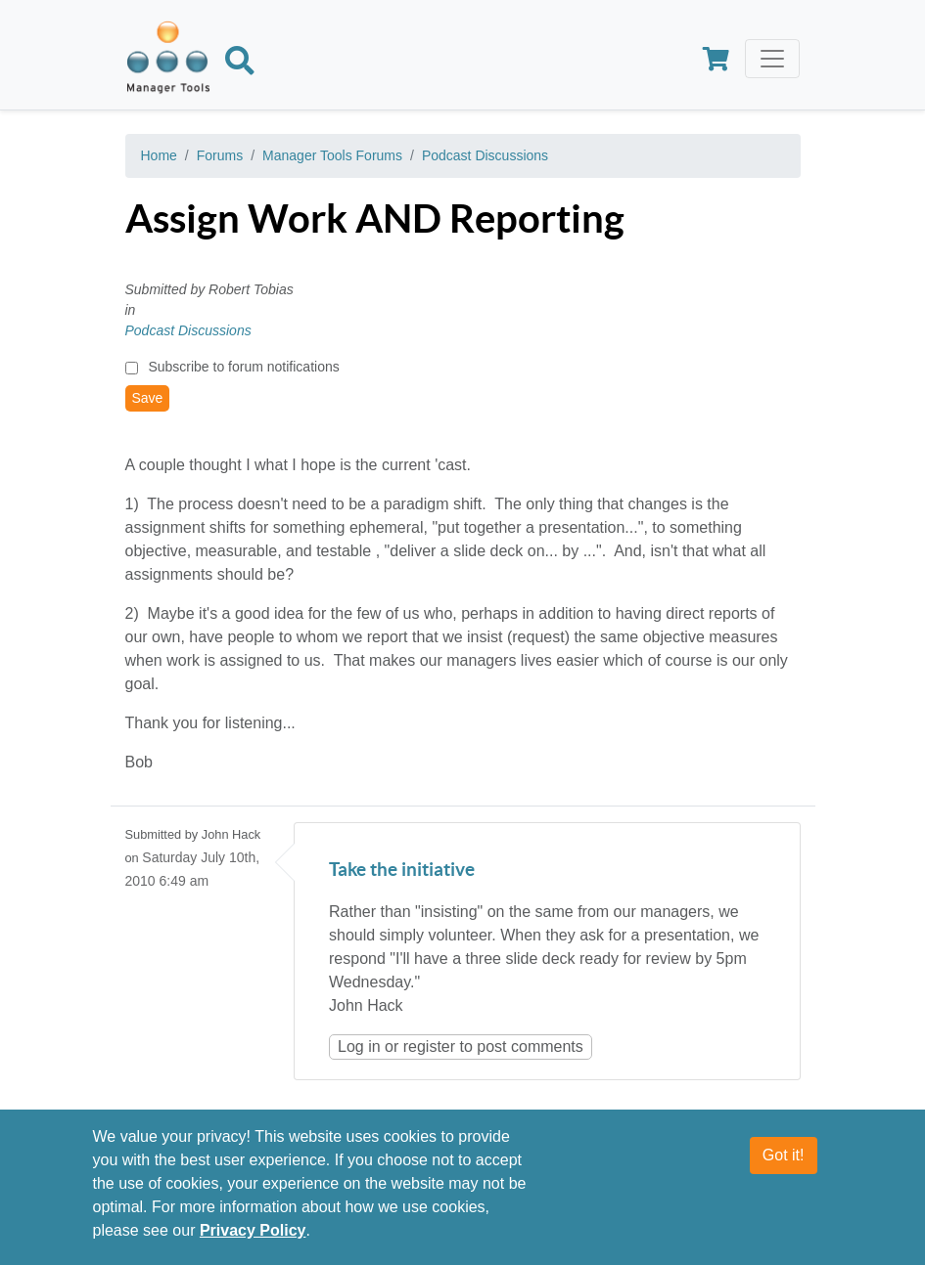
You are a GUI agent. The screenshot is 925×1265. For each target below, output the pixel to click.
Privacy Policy (253, 1232)
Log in (359, 1046)
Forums (220, 155)
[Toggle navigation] (772, 58)
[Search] (239, 64)
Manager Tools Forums (332, 155)
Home (159, 155)
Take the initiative (402, 870)
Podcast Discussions (485, 155)
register (429, 1046)
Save (147, 398)
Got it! (784, 1157)
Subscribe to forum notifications (243, 366)
